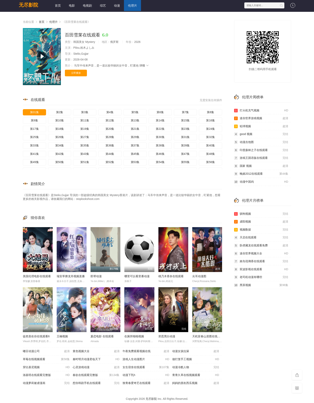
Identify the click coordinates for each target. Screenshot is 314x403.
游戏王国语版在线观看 (261, 158)
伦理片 (132, 5)
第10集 (59, 120)
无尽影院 (28, 5)
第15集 (185, 120)
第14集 (160, 120)
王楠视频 (62, 336)
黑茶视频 (261, 285)
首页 (58, 5)
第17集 (34, 128)
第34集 (59, 145)
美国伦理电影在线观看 (37, 276)
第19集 (84, 128)
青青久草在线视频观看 (195, 375)
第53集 (135, 162)
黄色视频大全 (96, 351)
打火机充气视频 (261, 111)
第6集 (160, 112)
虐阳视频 (261, 222)
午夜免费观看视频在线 (146, 351)
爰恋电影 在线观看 (102, 336)
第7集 (185, 112)
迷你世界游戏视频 (261, 118)
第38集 (160, 145)
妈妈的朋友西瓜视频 (195, 383)
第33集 (34, 145)
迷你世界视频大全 (261, 254)
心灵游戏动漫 (96, 367)
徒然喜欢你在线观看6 (36, 336)
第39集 (185, 145)
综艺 (103, 5)
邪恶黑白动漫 (166, 336)
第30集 (160, 137)
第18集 (59, 128)
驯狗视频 (261, 214)
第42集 (59, 153)
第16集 (210, 120)
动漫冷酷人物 (195, 367)
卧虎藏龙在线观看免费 (261, 246)
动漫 (117, 5)
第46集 (160, 153)
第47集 (185, 153)
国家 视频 (261, 166)
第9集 (34, 120)
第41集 (34, 153)
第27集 (84, 137)
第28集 (110, 137)
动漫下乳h (146, 375)
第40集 (210, 145)
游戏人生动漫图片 (146, 359)
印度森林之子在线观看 (261, 150)
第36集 (110, 145)
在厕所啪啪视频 (134, 336)
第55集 (185, 162)
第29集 (135, 137)
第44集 (110, 153)
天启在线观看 (261, 238)
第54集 (160, 162)
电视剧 (87, 5)
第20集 (110, 128)
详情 (144, 65)
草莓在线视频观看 (46, 359)
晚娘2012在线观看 (261, 174)
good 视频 (261, 134)
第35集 (84, 145)
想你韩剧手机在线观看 (96, 383)
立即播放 (76, 73)
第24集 (210, 128)
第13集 (135, 120)
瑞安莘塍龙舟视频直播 (71, 276)
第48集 (210, 153)
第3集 (84, 112)
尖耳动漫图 (199, 276)
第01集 (34, 112)
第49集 (34, 162)
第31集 (185, 137)
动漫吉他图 (261, 142)
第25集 (34, 137)
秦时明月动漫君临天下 (96, 359)
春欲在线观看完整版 (96, 375)
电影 (72, 5)
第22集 (160, 128)
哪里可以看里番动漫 (137, 276)
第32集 (210, 137)
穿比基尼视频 (46, 367)
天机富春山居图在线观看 (207, 336)
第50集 (59, 162)
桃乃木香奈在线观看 (171, 276)
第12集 (110, 120)
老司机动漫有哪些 (261, 277)
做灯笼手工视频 (195, 359)
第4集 (110, 112)
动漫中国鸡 (261, 182)
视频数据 (261, 230)
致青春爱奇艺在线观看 (146, 383)
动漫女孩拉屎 (195, 351)
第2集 (59, 112)
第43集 (84, 153)
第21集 (135, 128)
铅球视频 (261, 126)
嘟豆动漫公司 (46, 351)
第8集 (210, 112)
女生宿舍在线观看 (146, 367)
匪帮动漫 (96, 276)
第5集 (135, 112)
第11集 (84, 120)
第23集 (185, 128)
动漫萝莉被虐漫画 (46, 383)
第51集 (84, 162)
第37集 (135, 145)
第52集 (110, 162)
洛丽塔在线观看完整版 (46, 375)
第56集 (210, 162)
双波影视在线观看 (261, 269)
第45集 (135, 153)
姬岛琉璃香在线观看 (261, 261)
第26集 (59, 137)
